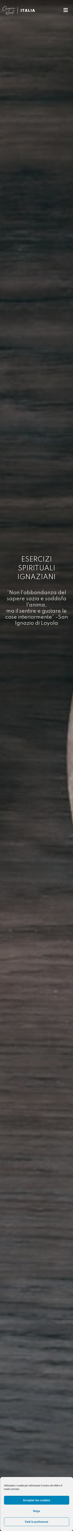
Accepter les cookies (36, 1500)
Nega (36, 1511)
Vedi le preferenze (36, 1522)
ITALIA (27, 10)
